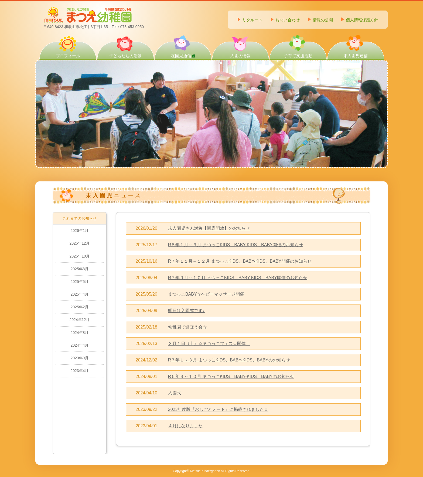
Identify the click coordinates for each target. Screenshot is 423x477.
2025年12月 (80, 243)
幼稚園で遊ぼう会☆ (187, 327)
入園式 (174, 393)
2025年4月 (79, 294)
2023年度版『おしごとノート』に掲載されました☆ (218, 409)
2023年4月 (79, 370)
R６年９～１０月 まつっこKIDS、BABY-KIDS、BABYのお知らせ (231, 376)
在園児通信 (183, 50)
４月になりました (185, 426)
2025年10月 (80, 256)
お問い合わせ (287, 20)
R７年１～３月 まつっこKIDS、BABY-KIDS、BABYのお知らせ (229, 360)
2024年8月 (79, 332)
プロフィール (68, 50)
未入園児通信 (355, 50)
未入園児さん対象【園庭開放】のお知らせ (209, 228)
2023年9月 (79, 358)
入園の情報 (240, 50)
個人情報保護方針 (362, 20)
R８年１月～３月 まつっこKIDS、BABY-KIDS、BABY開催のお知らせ (235, 244)
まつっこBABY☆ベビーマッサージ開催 (206, 294)
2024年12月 (80, 319)
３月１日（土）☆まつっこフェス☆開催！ (209, 343)
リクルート (252, 20)
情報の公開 (323, 20)
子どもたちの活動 (125, 50)
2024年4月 (79, 345)
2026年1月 (79, 230)
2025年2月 (79, 307)
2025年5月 (79, 281)
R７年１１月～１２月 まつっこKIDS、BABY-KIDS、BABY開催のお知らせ (240, 261)
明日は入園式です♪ (186, 310)
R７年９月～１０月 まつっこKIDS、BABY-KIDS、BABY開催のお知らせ (237, 277)
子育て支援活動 (298, 50)
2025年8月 (79, 269)
